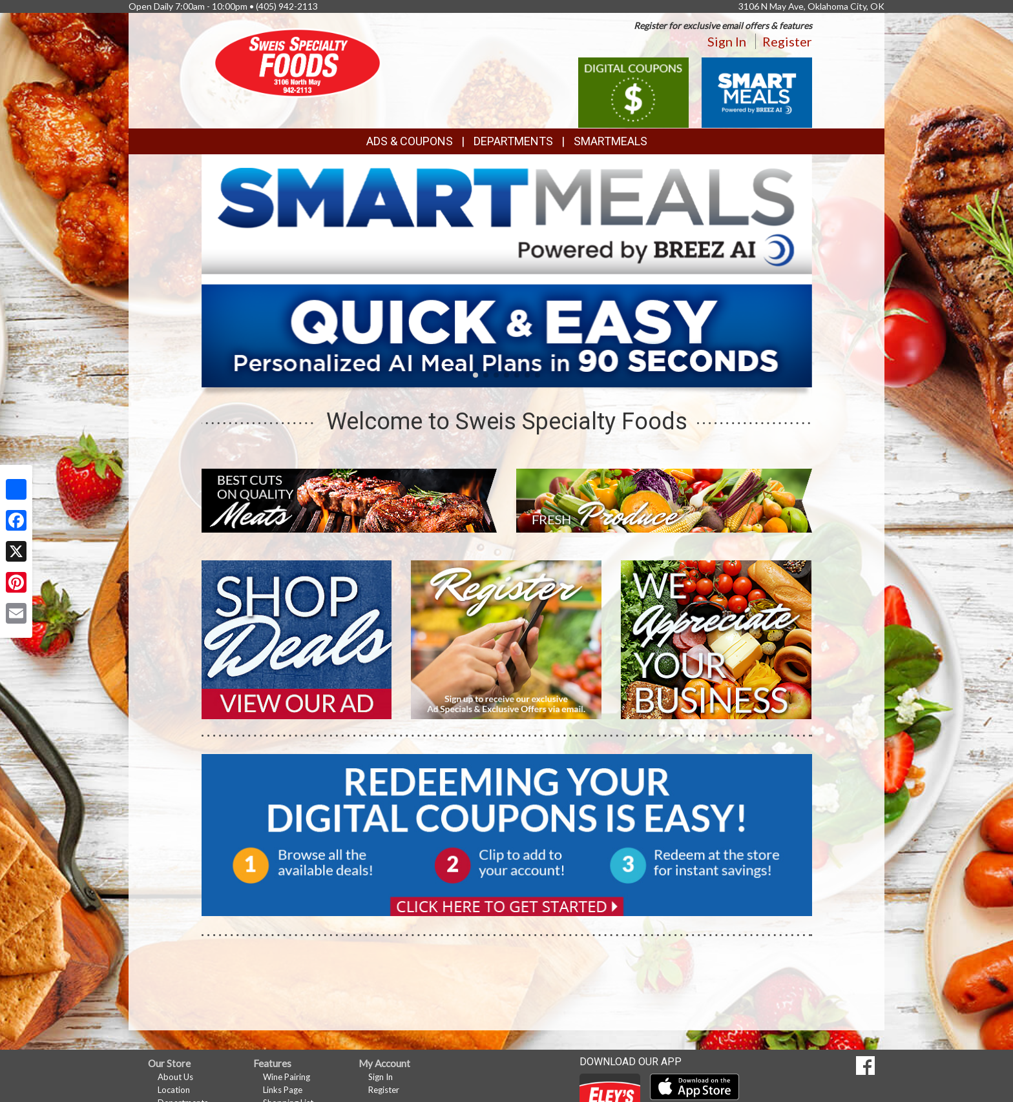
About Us (175, 1077)
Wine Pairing (286, 1077)
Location (174, 1090)
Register (787, 41)
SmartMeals (610, 141)
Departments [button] (513, 141)
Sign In (726, 41)
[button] (475, 375)
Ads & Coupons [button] (409, 141)
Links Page (282, 1090)
